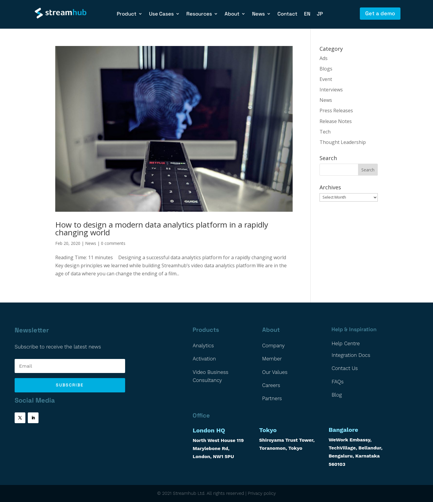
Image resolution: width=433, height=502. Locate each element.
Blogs (326, 68)
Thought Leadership (343, 142)
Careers (271, 385)
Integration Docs (350, 355)
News (258, 14)
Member (272, 359)
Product (126, 14)
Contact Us (344, 368)
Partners (272, 398)
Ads (324, 58)
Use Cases (161, 14)
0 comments (113, 243)
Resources (199, 14)
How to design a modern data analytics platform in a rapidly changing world (161, 228)
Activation (204, 359)
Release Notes (336, 121)
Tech (325, 131)
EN (307, 14)
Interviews (331, 89)
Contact (287, 14)
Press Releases (336, 110)
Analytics (203, 346)
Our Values (275, 372)
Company (273, 346)
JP (320, 14)
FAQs (337, 382)
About (232, 14)
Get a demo (380, 13)
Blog (336, 395)
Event (326, 79)
